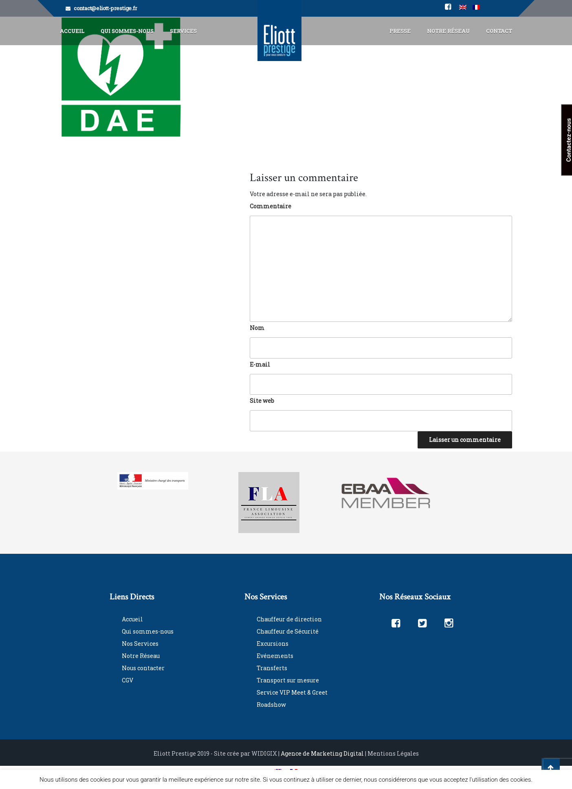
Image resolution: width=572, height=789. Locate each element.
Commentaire (270, 206)
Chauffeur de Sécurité (288, 631)
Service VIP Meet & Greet (292, 692)
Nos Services (140, 643)
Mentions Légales (393, 753)
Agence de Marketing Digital (322, 753)
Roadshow (271, 704)
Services (183, 31)
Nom (257, 328)
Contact (499, 31)
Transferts (272, 668)
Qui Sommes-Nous (127, 31)
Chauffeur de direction (289, 619)
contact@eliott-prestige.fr (105, 8)
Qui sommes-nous (148, 631)
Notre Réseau (448, 31)
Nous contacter (143, 668)
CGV (127, 680)
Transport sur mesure (288, 680)
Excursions (272, 643)
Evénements (275, 656)
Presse (400, 31)
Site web (262, 400)
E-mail (260, 364)
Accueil (72, 31)
